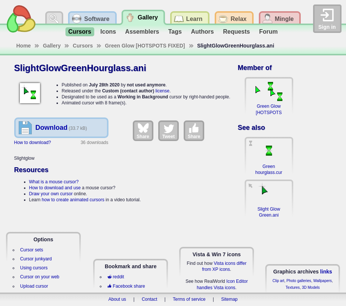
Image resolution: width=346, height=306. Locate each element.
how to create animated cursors (73, 199)
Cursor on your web (39, 276)
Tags (175, 31)
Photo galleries (299, 281)
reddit (115, 276)
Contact (149, 299)
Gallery (52, 46)
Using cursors (34, 267)
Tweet (168, 130)
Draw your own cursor (51, 193)
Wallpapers (322, 281)
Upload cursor (34, 286)
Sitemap (229, 299)
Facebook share (126, 286)
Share (143, 130)
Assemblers (142, 31)
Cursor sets (31, 250)
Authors (202, 31)
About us (117, 299)
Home (23, 46)
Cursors (79, 31)
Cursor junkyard (36, 258)
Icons (108, 31)
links (326, 272)
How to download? (32, 142)
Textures (293, 287)
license (162, 91)
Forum (268, 31)
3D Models (311, 287)
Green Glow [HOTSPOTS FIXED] (145, 46)
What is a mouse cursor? (54, 181)
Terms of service (189, 299)
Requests (236, 31)
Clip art (278, 281)
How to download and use (55, 187)
